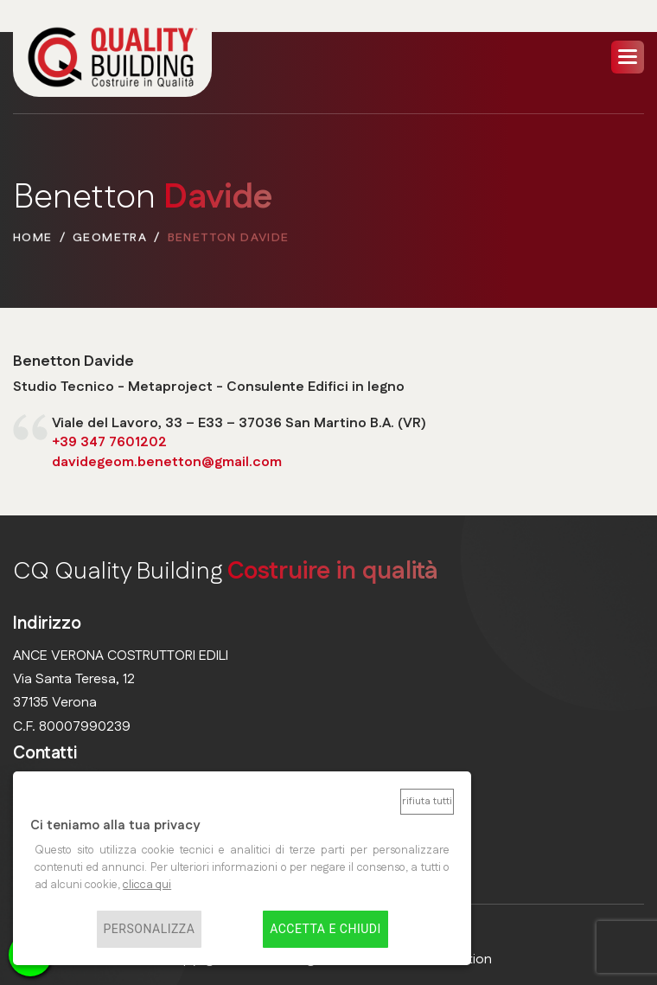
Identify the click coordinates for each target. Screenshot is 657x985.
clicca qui (147, 884)
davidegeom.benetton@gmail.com (167, 462)
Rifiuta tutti (427, 801)
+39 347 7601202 (109, 443)
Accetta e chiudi (325, 930)
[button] (627, 57)
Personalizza (149, 930)
